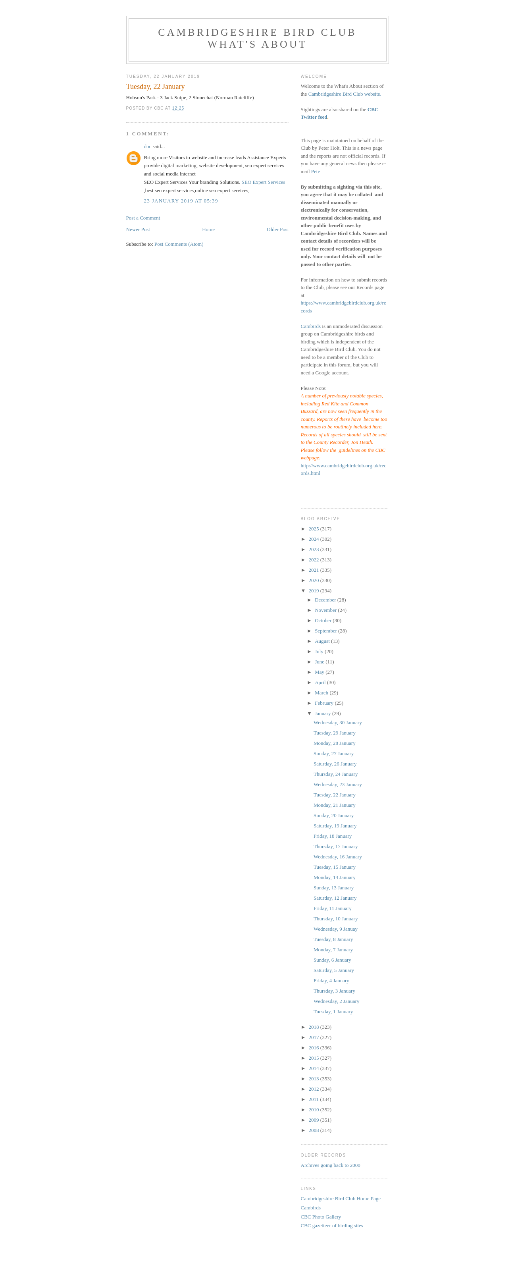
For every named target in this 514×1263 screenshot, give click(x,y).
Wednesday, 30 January (338, 722)
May (320, 672)
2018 (314, 1027)
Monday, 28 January (335, 743)
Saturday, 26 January (335, 764)
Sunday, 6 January (332, 960)
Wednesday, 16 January (338, 857)
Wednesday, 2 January (336, 1001)
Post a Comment (143, 218)
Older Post (278, 229)
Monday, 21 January (335, 805)
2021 (314, 570)
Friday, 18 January (333, 836)
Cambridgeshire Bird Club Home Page (341, 1198)
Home (208, 229)
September (326, 631)
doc (148, 146)
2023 (314, 549)
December (326, 600)
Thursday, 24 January (336, 774)
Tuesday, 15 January (335, 867)
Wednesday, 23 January (338, 784)
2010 (314, 1110)
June (320, 662)
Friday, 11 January (333, 908)
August (323, 641)
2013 (314, 1079)
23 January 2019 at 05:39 (181, 201)
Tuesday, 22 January (335, 795)
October (324, 620)
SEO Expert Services (263, 182)
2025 (314, 529)
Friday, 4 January (331, 980)
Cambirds (311, 326)
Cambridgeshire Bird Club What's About (257, 38)
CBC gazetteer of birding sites (332, 1225)
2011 (314, 1099)
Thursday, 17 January (336, 846)
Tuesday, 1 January (333, 1011)
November (326, 610)
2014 (314, 1068)
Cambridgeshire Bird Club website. (344, 94)
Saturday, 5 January (334, 970)
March (322, 693)
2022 (314, 560)
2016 (314, 1048)
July (320, 651)
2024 (314, 539)
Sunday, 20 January (334, 815)
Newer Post (138, 229)
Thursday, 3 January (334, 991)
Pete (315, 171)
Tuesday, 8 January (333, 939)
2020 (314, 580)
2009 (314, 1120)
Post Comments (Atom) (179, 244)
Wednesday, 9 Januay (336, 929)
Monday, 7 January (333, 950)
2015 (314, 1058)
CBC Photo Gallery (321, 1217)
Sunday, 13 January (334, 888)
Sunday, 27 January (334, 753)
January (323, 713)
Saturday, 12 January (335, 898)
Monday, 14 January (335, 877)
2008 (314, 1130)
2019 (314, 591)
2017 (314, 1037)
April (321, 682)
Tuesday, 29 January (335, 733)
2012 (314, 1089)
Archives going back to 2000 (330, 1165)
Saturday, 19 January (335, 826)
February (325, 703)
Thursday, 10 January (336, 919)
